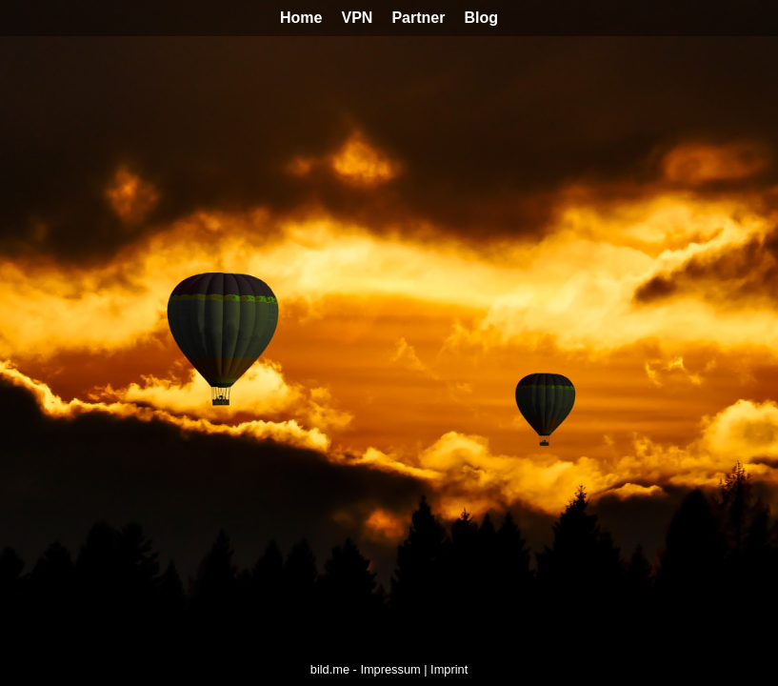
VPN (356, 18)
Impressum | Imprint (414, 669)
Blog (481, 18)
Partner (418, 18)
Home (301, 18)
